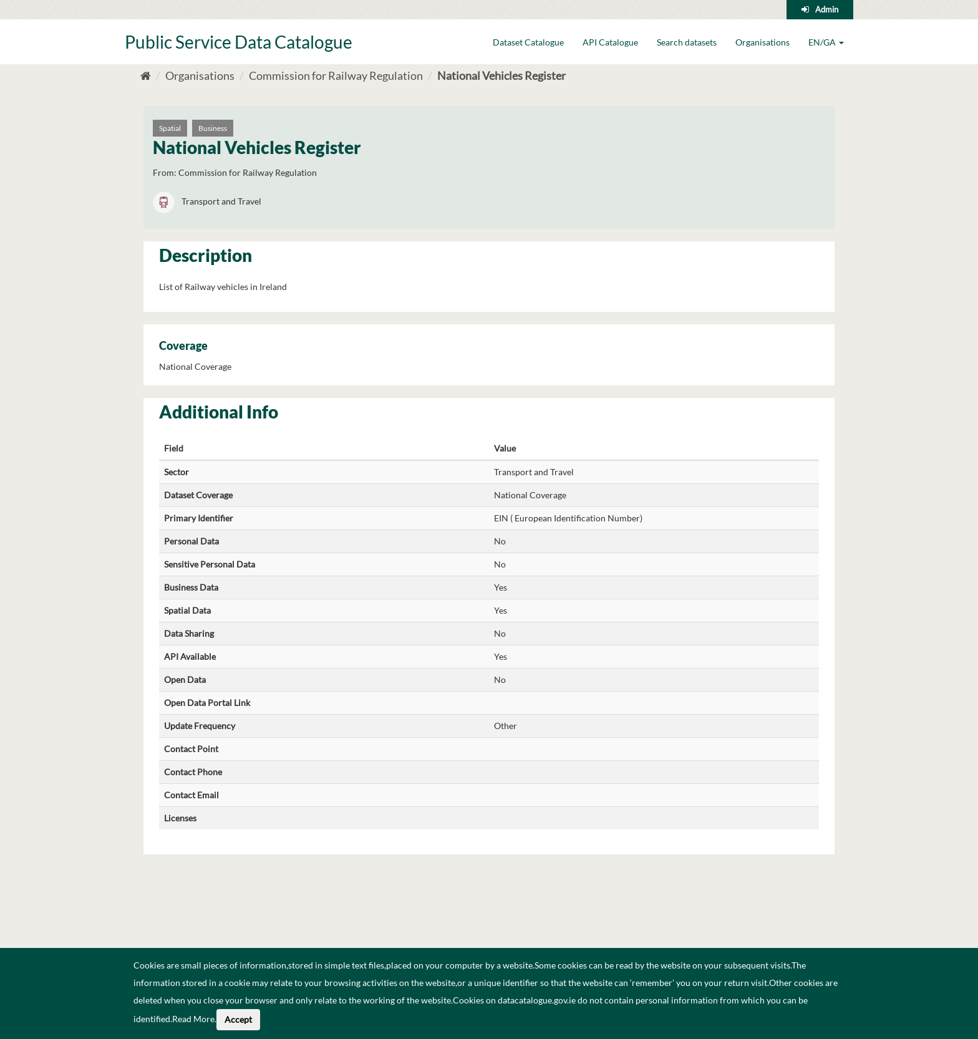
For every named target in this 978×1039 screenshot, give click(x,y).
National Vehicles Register (501, 75)
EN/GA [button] (826, 42)
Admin (826, 9)
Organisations (762, 42)
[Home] (145, 75)
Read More (193, 1018)
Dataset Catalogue (528, 42)
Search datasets (687, 42)
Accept (238, 1019)
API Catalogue (610, 42)
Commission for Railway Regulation (336, 75)
